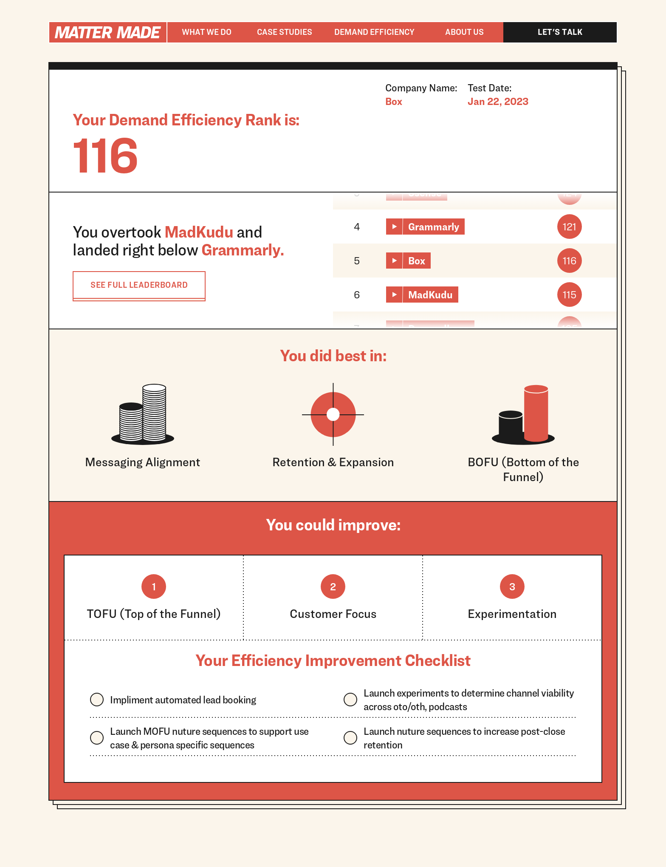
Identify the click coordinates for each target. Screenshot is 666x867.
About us (464, 32)
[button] (206, 32)
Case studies (284, 32)
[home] (107, 32)
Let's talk (560, 32)
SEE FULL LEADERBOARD (139, 285)
